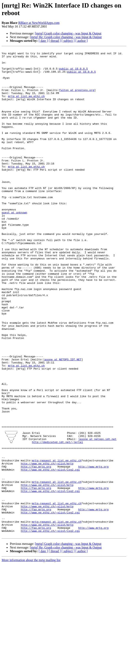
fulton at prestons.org (76, 98)
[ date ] (43, 40)
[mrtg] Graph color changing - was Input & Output (68, 33)
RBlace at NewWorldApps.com (39, 22)
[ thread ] (55, 40)
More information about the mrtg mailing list (31, 657)
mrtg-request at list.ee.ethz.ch (56, 543)
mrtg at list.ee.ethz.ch (26, 106)
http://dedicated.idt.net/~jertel (57, 521)
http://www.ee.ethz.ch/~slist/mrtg (47, 547)
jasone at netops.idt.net (97, 517)
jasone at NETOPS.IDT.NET (62, 422)
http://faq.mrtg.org (36, 550)
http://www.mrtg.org (93, 550)
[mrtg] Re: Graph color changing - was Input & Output (66, 37)
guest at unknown (14, 245)
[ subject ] (68, 40)
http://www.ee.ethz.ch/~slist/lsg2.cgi (50, 554)
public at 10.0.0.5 (73, 73)
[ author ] (81, 40)
